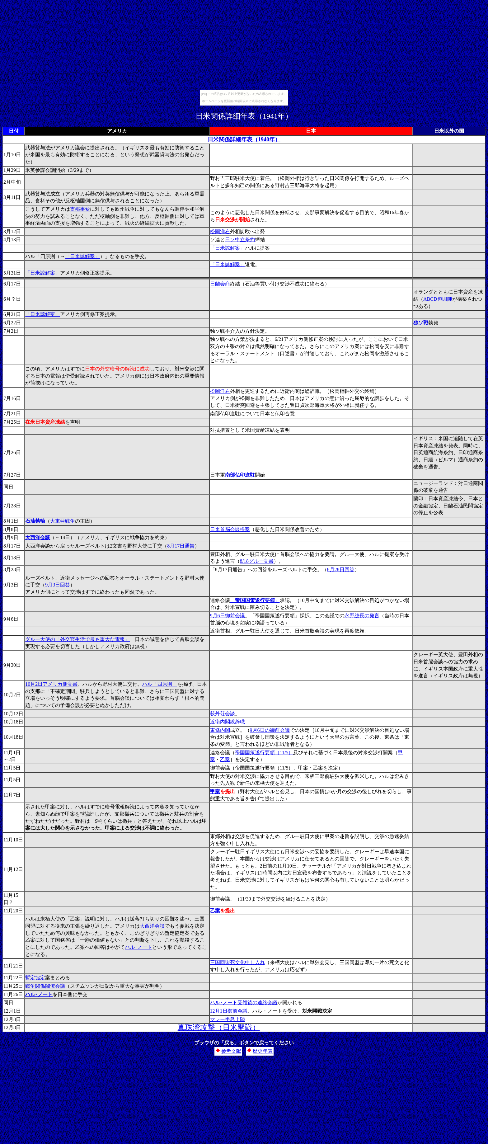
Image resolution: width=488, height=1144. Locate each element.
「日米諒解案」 (227, 248)
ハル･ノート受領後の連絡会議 (243, 1002)
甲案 (215, 791)
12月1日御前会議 (228, 1011)
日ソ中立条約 (240, 239)
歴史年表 (263, 1051)
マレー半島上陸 (227, 1019)
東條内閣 (220, 730)
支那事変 (80, 209)
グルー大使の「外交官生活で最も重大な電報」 (77, 639)
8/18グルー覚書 (257, 561)
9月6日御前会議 (227, 615)
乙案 (225, 759)
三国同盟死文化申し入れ (237, 962)
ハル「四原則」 (159, 684)
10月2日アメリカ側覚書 (51, 684)
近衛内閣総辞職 (227, 721)
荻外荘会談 (222, 713)
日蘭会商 (220, 283)
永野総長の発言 (362, 615)
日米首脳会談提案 (230, 529)
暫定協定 (35, 977)
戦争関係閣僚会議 (45, 986)
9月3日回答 (57, 584)
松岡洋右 (220, 231)
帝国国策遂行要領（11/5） (264, 752)
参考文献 (231, 1051)
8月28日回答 (340, 569)
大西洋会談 (152, 926)
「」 (255, 600)
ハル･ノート (138, 947)
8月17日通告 (181, 545)
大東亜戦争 (62, 521)
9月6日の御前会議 (270, 730)
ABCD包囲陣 (437, 299)
